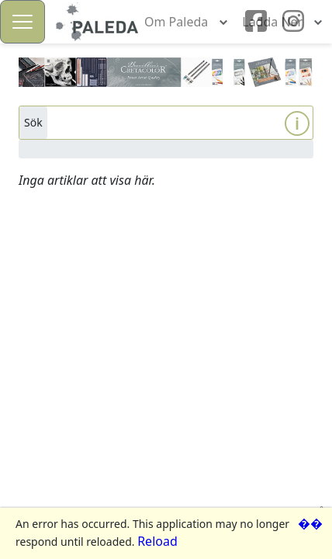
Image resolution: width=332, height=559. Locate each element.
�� (310, 523)
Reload (157, 541)
